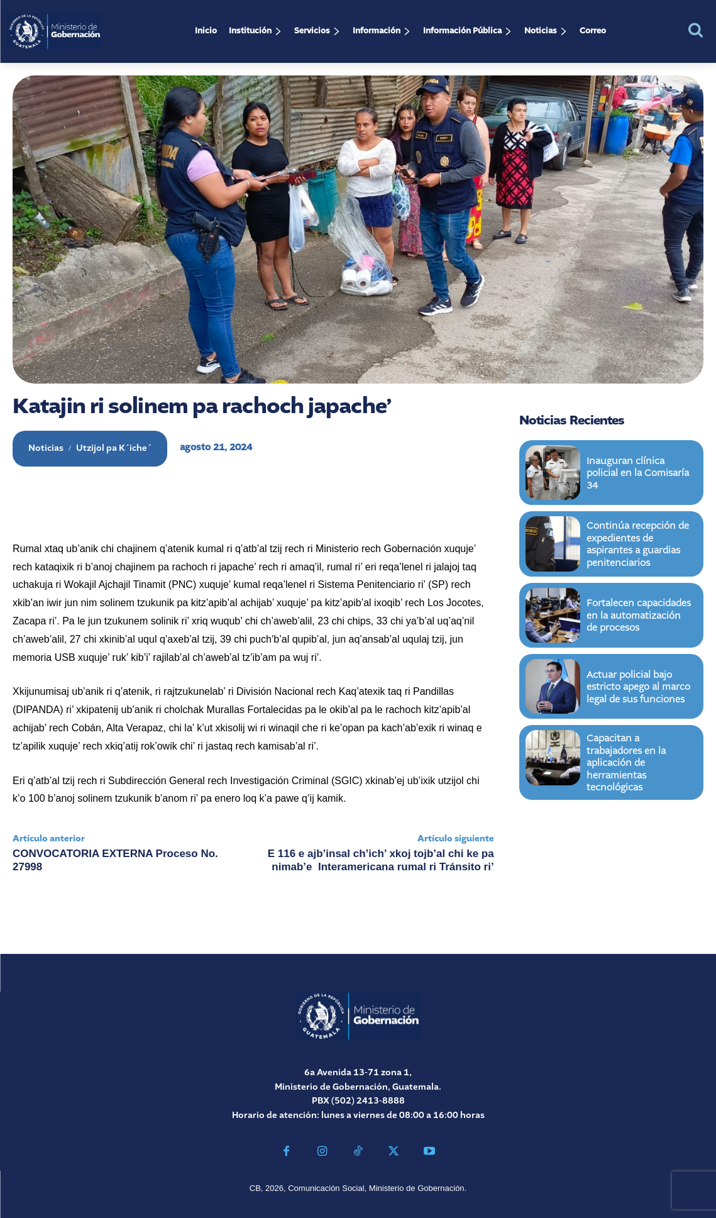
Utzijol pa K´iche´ (113, 448)
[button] (695, 30)
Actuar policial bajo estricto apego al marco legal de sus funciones (635, 686)
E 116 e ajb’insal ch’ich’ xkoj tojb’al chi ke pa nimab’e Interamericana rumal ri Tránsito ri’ (381, 860)
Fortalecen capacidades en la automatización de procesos (636, 615)
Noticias (45, 448)
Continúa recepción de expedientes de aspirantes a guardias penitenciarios (640, 544)
